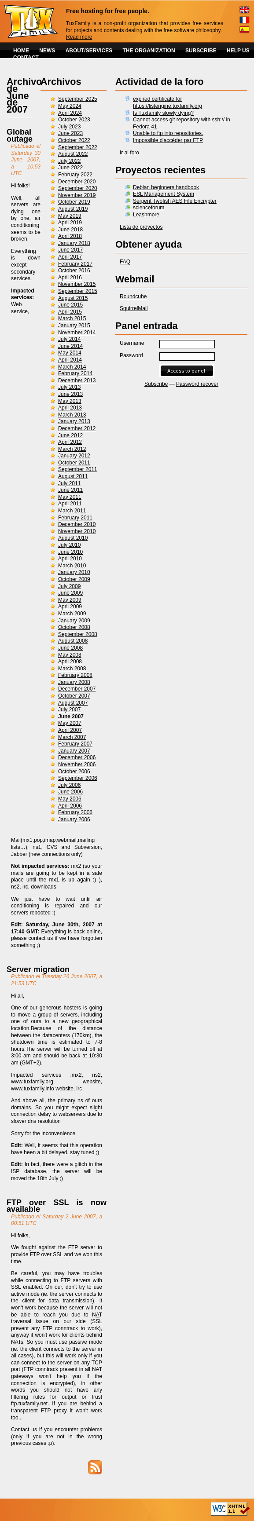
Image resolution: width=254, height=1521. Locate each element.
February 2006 (75, 812)
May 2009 (69, 600)
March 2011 (72, 511)
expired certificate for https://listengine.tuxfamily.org (167, 102)
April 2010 (70, 559)
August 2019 (73, 209)
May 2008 (69, 655)
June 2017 (70, 250)
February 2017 (75, 264)
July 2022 (69, 161)
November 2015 (77, 284)
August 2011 (73, 476)
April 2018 (70, 236)
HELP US (238, 51)
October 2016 (74, 270)
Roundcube (133, 296)
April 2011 (70, 504)
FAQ (125, 262)
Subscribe (156, 384)
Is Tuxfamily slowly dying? (163, 113)
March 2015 (72, 318)
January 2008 (74, 682)
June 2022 (70, 168)
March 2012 (72, 449)
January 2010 (74, 572)
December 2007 (77, 689)
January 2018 (74, 243)
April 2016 (70, 277)
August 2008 (73, 641)
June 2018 (70, 230)
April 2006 (70, 806)
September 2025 (77, 99)
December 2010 (77, 524)
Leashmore (146, 215)
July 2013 (69, 387)
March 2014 (72, 367)
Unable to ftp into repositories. (168, 133)
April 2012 (70, 442)
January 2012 (74, 456)
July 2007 (69, 709)
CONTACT (26, 58)
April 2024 (70, 113)
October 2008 (74, 627)
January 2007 (74, 751)
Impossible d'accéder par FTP (168, 140)
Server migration (38, 969)
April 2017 (70, 257)
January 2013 (74, 421)
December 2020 (77, 182)
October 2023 (74, 120)
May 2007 (69, 723)
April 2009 (70, 606)
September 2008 (77, 634)
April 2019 (70, 222)
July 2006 (69, 785)
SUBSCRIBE (201, 51)
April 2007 (70, 730)
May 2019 (69, 216)
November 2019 (77, 195)
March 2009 (72, 614)
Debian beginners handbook (166, 187)
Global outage (20, 135)
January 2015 (74, 325)
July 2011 (69, 483)
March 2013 (72, 415)
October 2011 (74, 463)
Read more (79, 37)
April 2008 (70, 661)
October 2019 (74, 202)
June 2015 (70, 305)
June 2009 (70, 593)
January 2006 (74, 819)
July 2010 (69, 545)
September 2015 (77, 291)
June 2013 (70, 394)
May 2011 (69, 497)
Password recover (197, 384)
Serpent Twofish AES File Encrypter (175, 201)
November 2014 (77, 332)
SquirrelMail (133, 308)
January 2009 (74, 621)
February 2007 (75, 744)
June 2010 (70, 552)
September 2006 (77, 778)
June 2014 (70, 346)
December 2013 (77, 380)
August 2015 (73, 298)
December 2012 (77, 428)
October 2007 (74, 696)
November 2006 (77, 764)
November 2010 (77, 531)
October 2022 (74, 140)
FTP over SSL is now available (57, 1206)
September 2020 (77, 188)
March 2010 (72, 566)
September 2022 (77, 147)
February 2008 (75, 675)
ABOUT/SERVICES (89, 51)
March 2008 (72, 668)
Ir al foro (129, 153)
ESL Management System (163, 194)
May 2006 (69, 799)
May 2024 (69, 106)
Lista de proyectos (141, 227)
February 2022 (75, 175)
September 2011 (77, 469)
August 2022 (73, 154)
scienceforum (148, 208)
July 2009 (69, 586)
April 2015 (70, 312)
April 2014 (70, 360)
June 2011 (70, 490)
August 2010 (73, 538)
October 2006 (74, 771)
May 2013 (69, 401)
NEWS (47, 51)
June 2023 (70, 133)
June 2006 (70, 792)
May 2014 (69, 353)
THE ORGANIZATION (149, 51)
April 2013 (70, 408)
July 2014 (69, 339)
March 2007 (72, 737)
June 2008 (70, 648)
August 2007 (73, 703)
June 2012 (70, 435)
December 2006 (77, 757)
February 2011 (75, 518)
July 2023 (69, 127)
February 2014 (75, 373)
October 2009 (74, 579)
